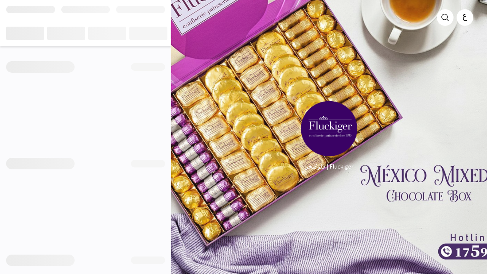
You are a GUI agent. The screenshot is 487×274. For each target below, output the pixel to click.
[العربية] (465, 17)
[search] (445, 17)
